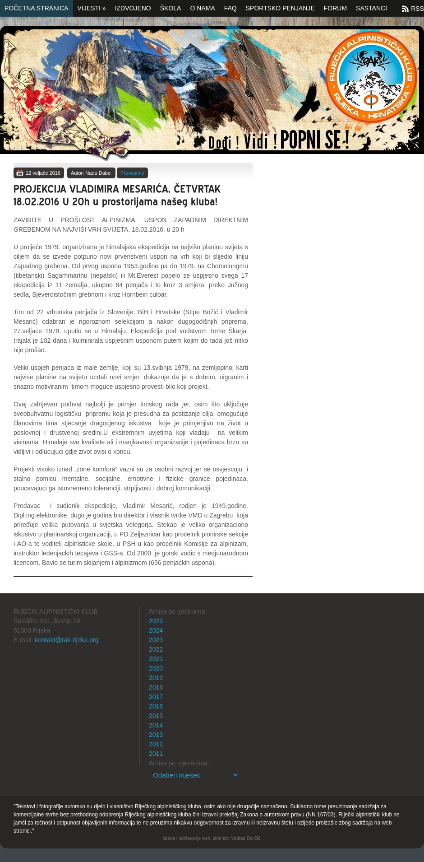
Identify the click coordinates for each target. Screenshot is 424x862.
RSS (417, 8)
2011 (156, 753)
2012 (156, 744)
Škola (170, 8)
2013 (156, 734)
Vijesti (92, 8)
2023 (156, 639)
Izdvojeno (133, 8)
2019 (156, 677)
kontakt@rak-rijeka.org (66, 639)
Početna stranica (37, 8)
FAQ (230, 8)
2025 (156, 620)
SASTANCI (371, 8)
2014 (156, 725)
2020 (156, 668)
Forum (335, 8)
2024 (156, 630)
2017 (156, 696)
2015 (156, 715)
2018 (156, 687)
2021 (156, 658)
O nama (202, 8)
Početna (212, 93)
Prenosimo (132, 173)
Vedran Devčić (245, 838)
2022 (156, 649)
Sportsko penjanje (280, 8)
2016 (156, 706)
